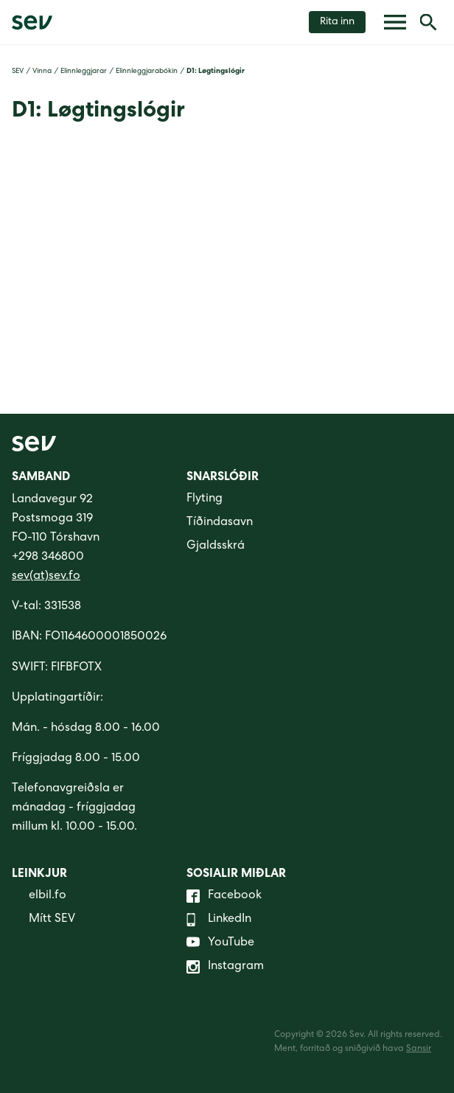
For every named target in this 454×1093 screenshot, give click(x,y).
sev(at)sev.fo (46, 577)
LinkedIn (218, 919)
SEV (18, 71)
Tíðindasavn (219, 523)
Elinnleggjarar (83, 71)
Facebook (224, 896)
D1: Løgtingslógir (215, 71)
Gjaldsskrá (215, 546)
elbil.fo (39, 896)
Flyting (204, 499)
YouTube (220, 943)
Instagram (225, 967)
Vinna (42, 71)
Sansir (418, 1049)
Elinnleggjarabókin (147, 71)
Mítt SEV (43, 919)
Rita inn (337, 22)
